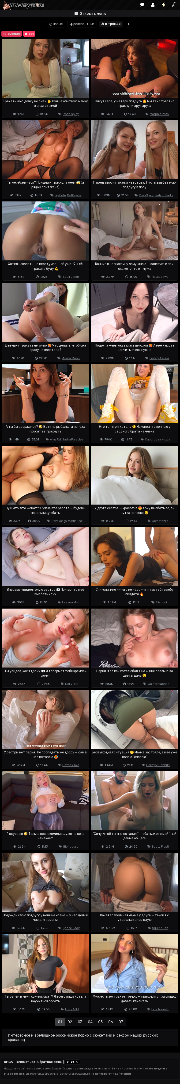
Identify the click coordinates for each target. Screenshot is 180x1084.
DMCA (8, 1062)
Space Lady (71, 928)
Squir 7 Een (71, 276)
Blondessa (71, 846)
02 (70, 1022)
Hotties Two (160, 276)
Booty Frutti (160, 846)
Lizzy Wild (72, 1009)
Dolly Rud (72, 684)
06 (110, 1022)
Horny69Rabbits (158, 765)
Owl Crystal (74, 195)
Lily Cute (60, 195)
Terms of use (25, 1062)
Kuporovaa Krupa (157, 439)
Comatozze (160, 521)
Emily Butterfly (164, 195)
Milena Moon (71, 358)
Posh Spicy (71, 114)
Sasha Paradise (72, 439)
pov (29, 34)
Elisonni (161, 602)
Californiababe (158, 684)
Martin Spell (75, 521)
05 (100, 1022)
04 (90, 1022)
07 (121, 1022)
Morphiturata (159, 114)
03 (80, 1022)
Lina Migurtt (160, 1009)
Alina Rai (55, 439)
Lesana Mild (70, 602)
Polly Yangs (59, 521)
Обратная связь (49, 1062)
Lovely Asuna (159, 358)
